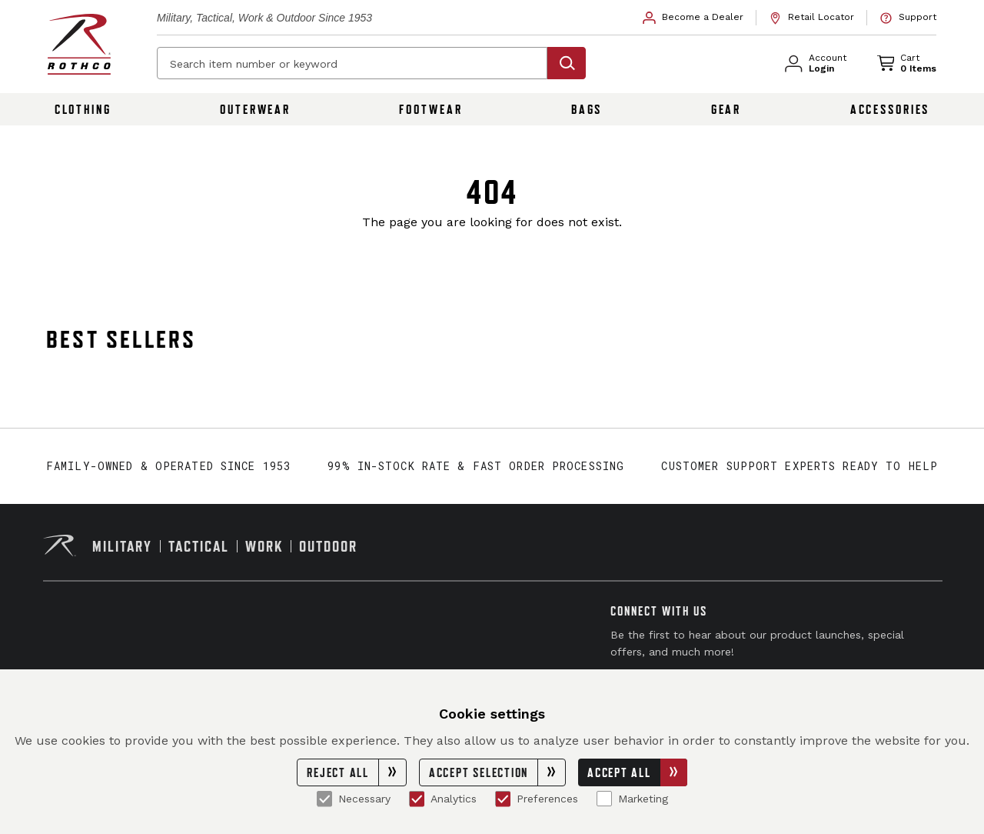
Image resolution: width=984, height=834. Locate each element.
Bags (587, 109)
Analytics (443, 798)
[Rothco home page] (79, 44)
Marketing (632, 798)
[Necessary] (324, 798)
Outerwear (255, 109)
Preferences (536, 798)
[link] (693, 17)
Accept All (637, 772)
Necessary (354, 798)
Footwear (430, 109)
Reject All (356, 772)
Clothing (83, 109)
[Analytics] (416, 798)
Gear (726, 109)
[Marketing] (604, 798)
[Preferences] (502, 798)
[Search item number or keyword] (352, 63)
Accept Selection (497, 772)
